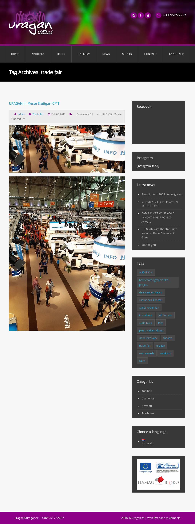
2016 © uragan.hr (132, 518)
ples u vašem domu (151, 330)
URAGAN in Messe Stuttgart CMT (34, 103)
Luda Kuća (145, 323)
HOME (15, 54)
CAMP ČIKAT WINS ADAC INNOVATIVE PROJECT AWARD (157, 217)
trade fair (144, 345)
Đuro (142, 361)
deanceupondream (150, 292)
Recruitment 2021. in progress (161, 194)
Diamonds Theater (150, 300)
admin (21, 114)
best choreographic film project (153, 282)
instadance (146, 315)
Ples (160, 323)
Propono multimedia (167, 518)
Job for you (148, 245)
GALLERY (84, 54)
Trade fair (38, 114)
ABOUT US (38, 54)
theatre (167, 338)
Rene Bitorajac (148, 338)
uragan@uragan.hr (26, 518)
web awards (146, 353)
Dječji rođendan (149, 307)
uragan (160, 345)
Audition (146, 391)
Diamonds (148, 398)
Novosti (146, 406)
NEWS (106, 54)
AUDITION (145, 272)
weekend (165, 353)
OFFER (61, 54)
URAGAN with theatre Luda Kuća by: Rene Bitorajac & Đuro (159, 233)
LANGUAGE (176, 54)
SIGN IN (127, 54)
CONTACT (150, 54)
